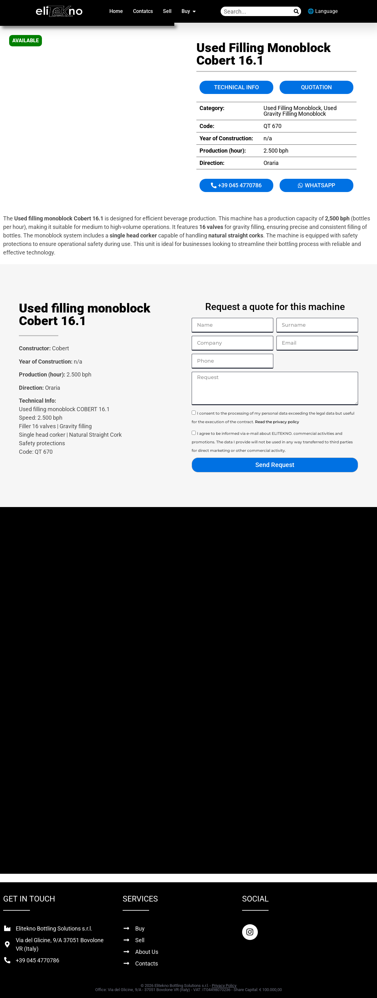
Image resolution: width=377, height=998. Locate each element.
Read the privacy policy (277, 421)
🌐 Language (323, 11)
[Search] (296, 11)
